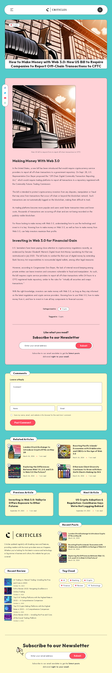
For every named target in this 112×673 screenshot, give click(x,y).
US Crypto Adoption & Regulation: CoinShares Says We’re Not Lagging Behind (85, 503)
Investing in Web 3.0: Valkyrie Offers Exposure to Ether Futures (27, 503)
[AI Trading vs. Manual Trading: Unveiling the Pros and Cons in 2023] (8, 582)
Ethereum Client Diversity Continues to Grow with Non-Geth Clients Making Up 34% (87, 469)
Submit (83, 345)
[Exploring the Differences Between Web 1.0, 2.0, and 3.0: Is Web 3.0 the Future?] (62, 558)
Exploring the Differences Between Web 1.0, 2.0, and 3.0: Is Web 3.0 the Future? (38, 469)
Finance (65, 585)
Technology (94, 585)
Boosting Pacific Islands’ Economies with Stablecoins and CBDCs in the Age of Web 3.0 (87, 449)
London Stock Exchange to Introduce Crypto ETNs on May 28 (38, 450)
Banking (74, 580)
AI (63, 580)
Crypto (14, 25)
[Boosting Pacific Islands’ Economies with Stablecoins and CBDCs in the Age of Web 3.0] (62, 547)
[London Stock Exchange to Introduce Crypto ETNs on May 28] (62, 536)
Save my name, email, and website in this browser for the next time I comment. (42, 415)
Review (79, 585)
